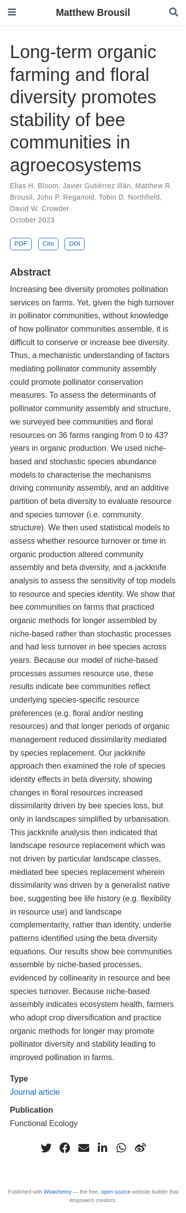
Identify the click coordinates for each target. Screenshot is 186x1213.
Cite (48, 243)
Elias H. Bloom (34, 186)
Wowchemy (57, 1192)
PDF (20, 243)
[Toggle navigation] (12, 12)
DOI (74, 243)
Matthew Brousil (93, 12)
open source (116, 1192)
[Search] (173, 12)
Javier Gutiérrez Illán (96, 186)
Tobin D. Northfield (129, 197)
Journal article (35, 1091)
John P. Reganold (65, 197)
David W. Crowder (39, 209)
